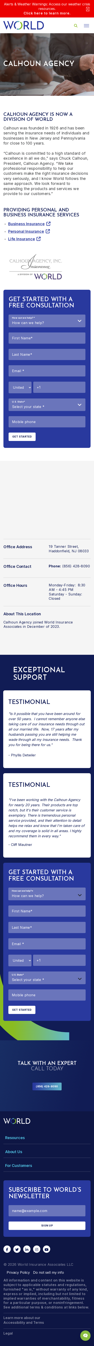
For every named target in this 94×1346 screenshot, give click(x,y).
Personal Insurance (26, 231)
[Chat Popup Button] (85, 1335)
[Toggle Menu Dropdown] (47, 1138)
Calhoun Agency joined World (28, 622)
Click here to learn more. (47, 13)
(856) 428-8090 (47, 1086)
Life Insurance (21, 239)
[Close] (87, 9)
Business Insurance (26, 224)
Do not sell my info (48, 1272)
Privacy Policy (18, 1272)
